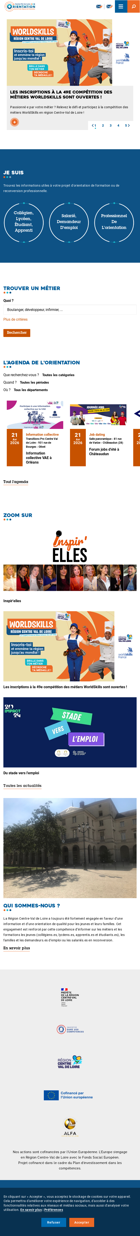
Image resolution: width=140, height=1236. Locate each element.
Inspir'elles (12, 601)
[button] (92, 125)
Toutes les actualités (22, 786)
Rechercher (17, 333)
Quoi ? (8, 300)
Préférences (53, 1210)
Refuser (53, 1222)
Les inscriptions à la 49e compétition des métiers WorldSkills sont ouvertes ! (65, 687)
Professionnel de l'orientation (114, 222)
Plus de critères (15, 319)
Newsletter (99, 6)
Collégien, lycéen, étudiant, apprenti (24, 222)
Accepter (81, 1222)
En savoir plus (16, 948)
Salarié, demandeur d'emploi (69, 222)
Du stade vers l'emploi (21, 773)
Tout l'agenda (15, 482)
